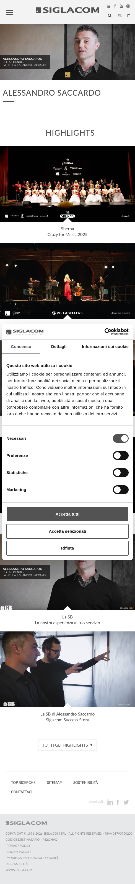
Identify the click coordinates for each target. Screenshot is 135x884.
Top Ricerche (23, 783)
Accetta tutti (68, 514)
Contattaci (21, 792)
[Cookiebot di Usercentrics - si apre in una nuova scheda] (104, 331)
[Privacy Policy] (19, 845)
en (120, 16)
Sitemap (54, 783)
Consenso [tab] (21, 346)
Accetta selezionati (67, 531)
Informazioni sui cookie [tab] (105, 346)
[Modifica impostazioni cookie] (32, 857)
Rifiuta (67, 548)
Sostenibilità (85, 783)
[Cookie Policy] (18, 851)
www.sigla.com (19, 870)
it (128, 16)
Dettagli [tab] (59, 346)
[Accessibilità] (17, 864)
